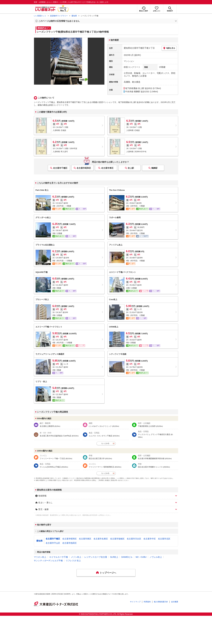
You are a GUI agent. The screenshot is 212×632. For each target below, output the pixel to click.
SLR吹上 (114, 557)
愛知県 (74, 16)
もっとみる (105, 443)
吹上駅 (131, 168)
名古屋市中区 (149, 539)
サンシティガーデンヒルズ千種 (48, 561)
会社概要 (174, 602)
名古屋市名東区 (100, 539)
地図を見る (169, 48)
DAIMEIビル (126, 557)
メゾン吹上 (76, 557)
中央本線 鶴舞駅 (132, 91)
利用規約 (147, 602)
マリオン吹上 (40, 557)
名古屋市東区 (107, 168)
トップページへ (108, 572)
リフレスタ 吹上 (73, 561)
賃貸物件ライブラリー (59, 16)
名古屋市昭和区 (84, 168)
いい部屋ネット (40, 16)
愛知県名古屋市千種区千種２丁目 (139, 48)
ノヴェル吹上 (156, 557)
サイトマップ (135, 602)
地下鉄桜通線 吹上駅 (134, 88)
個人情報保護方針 (161, 602)
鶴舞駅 (154, 168)
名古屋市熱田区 (69, 543)
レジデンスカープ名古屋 (95, 557)
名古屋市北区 (164, 539)
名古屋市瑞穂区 (117, 539)
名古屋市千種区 (60, 168)
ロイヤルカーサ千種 (58, 557)
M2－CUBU (141, 557)
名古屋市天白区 (134, 539)
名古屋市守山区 (53, 543)
